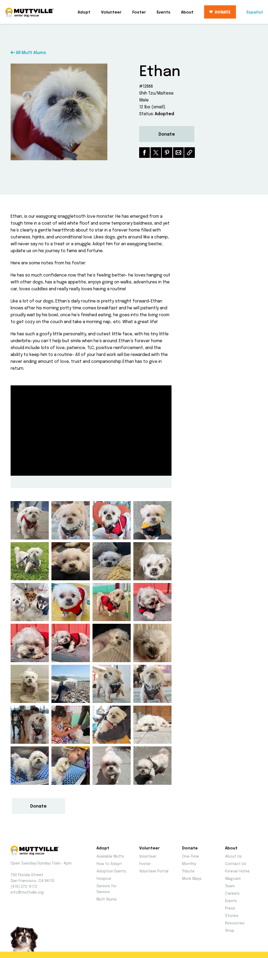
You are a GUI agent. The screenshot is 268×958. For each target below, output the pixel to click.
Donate (167, 134)
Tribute (188, 871)
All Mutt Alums (28, 53)
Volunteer (111, 12)
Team (230, 886)
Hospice (103, 879)
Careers (232, 893)
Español (255, 12)
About (187, 12)
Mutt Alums (106, 899)
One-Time (190, 856)
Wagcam (233, 879)
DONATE (220, 12)
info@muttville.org (27, 892)
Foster (139, 12)
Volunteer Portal (153, 871)
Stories (231, 916)
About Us (233, 856)
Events (163, 12)
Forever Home (237, 871)
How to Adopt (109, 864)
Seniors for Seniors (106, 889)
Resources (234, 923)
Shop (229, 931)
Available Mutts (110, 856)
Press (230, 908)
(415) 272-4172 (24, 887)
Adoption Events (111, 871)
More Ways (191, 879)
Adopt (84, 12)
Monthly (189, 864)
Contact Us (235, 864)
